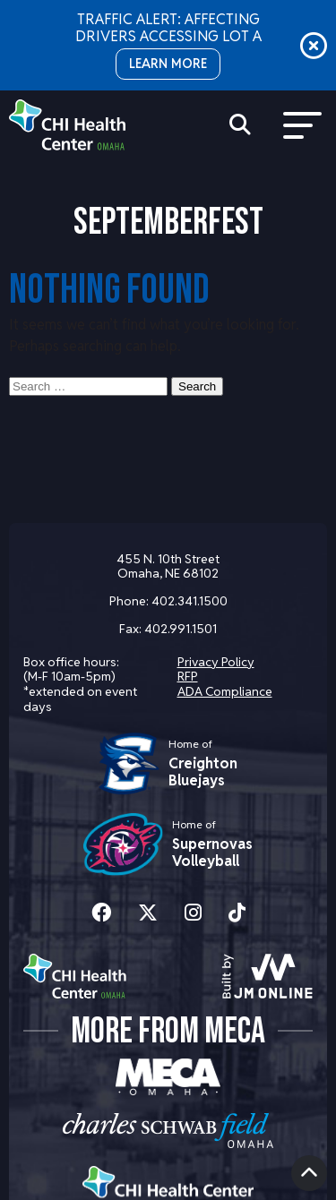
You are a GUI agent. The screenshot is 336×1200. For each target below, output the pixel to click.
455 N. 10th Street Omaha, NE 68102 (168, 566)
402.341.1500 (189, 601)
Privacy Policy (215, 662)
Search (197, 386)
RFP (187, 676)
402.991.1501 (180, 629)
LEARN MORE (168, 64)
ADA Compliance (224, 691)
